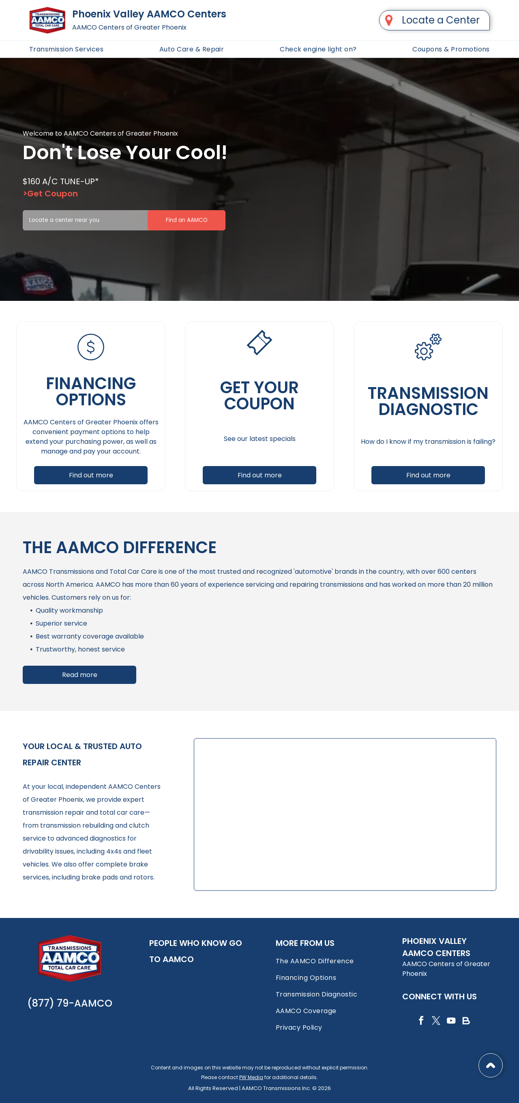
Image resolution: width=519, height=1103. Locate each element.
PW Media (251, 1077)
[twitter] (435, 1021)
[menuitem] (66, 49)
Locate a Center (441, 20)
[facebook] (420, 1021)
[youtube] (450, 1021)
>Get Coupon (50, 193)
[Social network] (465, 1021)
